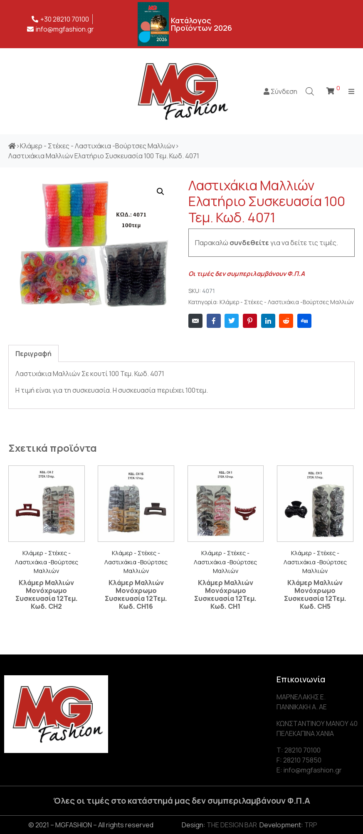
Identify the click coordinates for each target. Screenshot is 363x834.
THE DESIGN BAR (232, 824)
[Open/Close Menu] (351, 91)
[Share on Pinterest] (250, 321)
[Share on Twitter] (232, 321)
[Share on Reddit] (286, 321)
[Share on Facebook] (214, 321)
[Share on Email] (195, 321)
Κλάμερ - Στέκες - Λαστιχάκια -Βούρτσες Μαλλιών (287, 302)
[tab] (33, 353)
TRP (310, 824)
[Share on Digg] (304, 321)
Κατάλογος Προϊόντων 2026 (201, 24)
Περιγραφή (33, 353)
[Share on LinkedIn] (268, 321)
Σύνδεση (280, 91)
